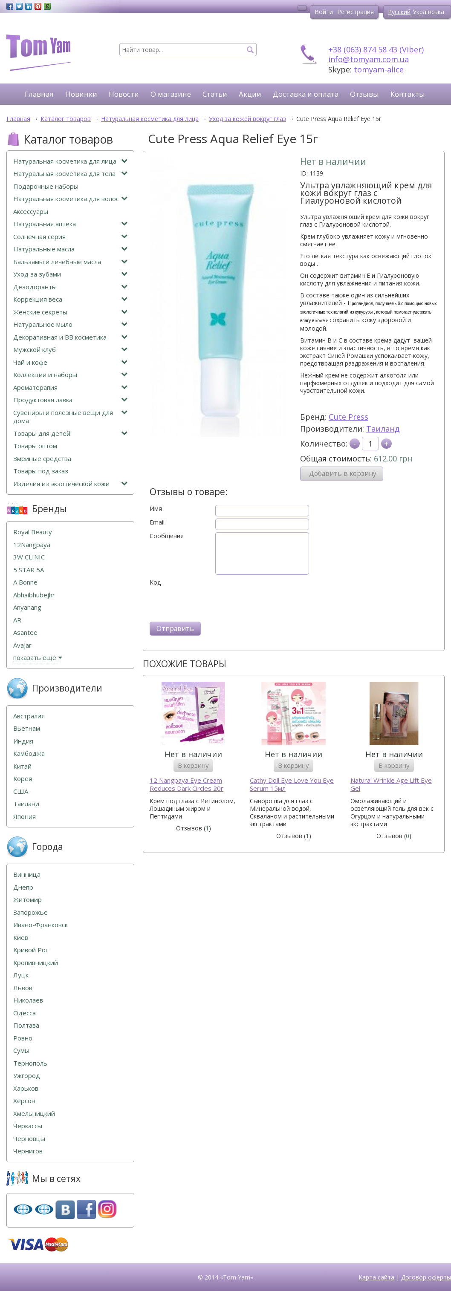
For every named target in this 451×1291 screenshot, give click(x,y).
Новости (124, 94)
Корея (22, 779)
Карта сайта (376, 1277)
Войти (324, 12)
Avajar (22, 645)
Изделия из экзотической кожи (70, 484)
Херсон (24, 1101)
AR (17, 620)
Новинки (81, 94)
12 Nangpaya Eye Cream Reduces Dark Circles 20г (186, 784)
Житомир (27, 900)
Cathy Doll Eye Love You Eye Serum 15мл (292, 784)
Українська (428, 12)
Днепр (23, 887)
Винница (26, 874)
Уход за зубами (70, 274)
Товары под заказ (40, 471)
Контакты (407, 94)
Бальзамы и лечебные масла (70, 262)
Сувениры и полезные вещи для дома (70, 417)
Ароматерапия (70, 387)
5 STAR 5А (28, 570)
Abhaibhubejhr (34, 595)
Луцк (21, 975)
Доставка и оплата (305, 94)
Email (157, 522)
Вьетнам (26, 728)
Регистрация (355, 12)
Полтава (26, 1025)
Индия (23, 741)
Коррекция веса (70, 299)
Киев (20, 938)
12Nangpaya (31, 545)
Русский (399, 12)
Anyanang (27, 607)
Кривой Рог (30, 950)
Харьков (25, 1088)
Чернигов (28, 1151)
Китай (22, 766)
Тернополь (30, 1063)
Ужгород (26, 1076)
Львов (22, 988)
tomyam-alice (379, 69)
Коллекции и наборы (70, 375)
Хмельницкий (34, 1113)
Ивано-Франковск (40, 925)
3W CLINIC (29, 557)
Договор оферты (426, 1277)
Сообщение (167, 536)
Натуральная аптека (70, 224)
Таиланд (383, 429)
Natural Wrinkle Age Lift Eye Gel (391, 784)
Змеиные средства (42, 459)
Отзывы (364, 94)
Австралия (29, 716)
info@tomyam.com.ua (368, 59)
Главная (39, 94)
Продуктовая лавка (70, 400)
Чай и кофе (70, 362)
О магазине (170, 94)
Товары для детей (70, 433)
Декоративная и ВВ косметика (70, 337)
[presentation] (214, 603)
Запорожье (30, 912)
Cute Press (348, 417)
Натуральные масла (70, 249)
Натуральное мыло (70, 324)
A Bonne (25, 582)
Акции (250, 94)
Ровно (22, 1038)
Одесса (24, 1013)
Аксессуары (30, 211)
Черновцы (29, 1139)
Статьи (214, 94)
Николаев (28, 1000)
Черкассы (27, 1126)
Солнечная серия (70, 237)
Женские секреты (70, 312)
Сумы (21, 1050)
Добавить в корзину (342, 473)
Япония (24, 817)
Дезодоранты (70, 287)
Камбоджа (29, 753)
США (20, 791)
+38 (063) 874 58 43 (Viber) (376, 49)
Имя (156, 509)
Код (155, 582)
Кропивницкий (35, 963)
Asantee (25, 632)
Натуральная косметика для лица (70, 161)
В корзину (193, 765)
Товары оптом (35, 446)
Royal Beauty (32, 532)
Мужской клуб (70, 350)
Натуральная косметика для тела (70, 174)
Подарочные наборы (45, 186)
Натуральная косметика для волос (70, 199)
